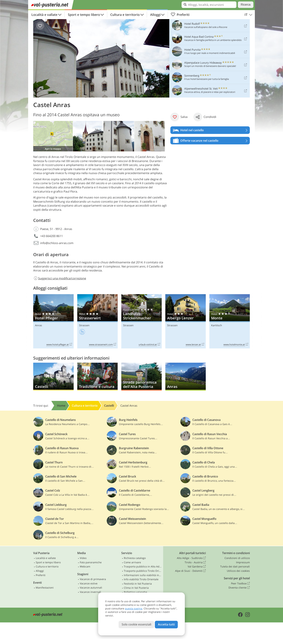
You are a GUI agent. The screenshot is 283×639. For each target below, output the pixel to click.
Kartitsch (216, 325)
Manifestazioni (45, 587)
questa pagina (133, 608)
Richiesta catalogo (135, 558)
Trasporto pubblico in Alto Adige (143, 566)
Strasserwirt (97, 321)
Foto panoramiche (91, 562)
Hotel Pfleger (53, 321)
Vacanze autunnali (91, 587)
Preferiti (180, 14)
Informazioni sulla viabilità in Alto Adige (143, 575)
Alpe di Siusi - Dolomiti (190, 571)
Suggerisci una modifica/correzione (59, 278)
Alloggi (155, 14)
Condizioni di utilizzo (237, 558)
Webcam (85, 566)
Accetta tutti (166, 624)
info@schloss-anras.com (56, 243)
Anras (38, 325)
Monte (229, 321)
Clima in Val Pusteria (136, 587)
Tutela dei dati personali (235, 566)
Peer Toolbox (240, 583)
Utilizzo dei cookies (238, 570)
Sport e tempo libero (84, 14)
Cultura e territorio (125, 14)
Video (83, 558)
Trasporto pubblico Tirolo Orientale (143, 570)
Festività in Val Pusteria (138, 583)
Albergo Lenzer (185, 321)
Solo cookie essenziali (136, 624)
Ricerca (246, 4)
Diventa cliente (239, 587)
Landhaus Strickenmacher (141, 321)
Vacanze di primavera (93, 579)
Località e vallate (44, 14)
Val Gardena (197, 566)
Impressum (243, 562)
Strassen (84, 325)
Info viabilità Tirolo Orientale (141, 579)
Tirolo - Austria (195, 562)
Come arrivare (132, 562)
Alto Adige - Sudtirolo (191, 558)
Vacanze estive (88, 583)
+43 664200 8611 (51, 236)
